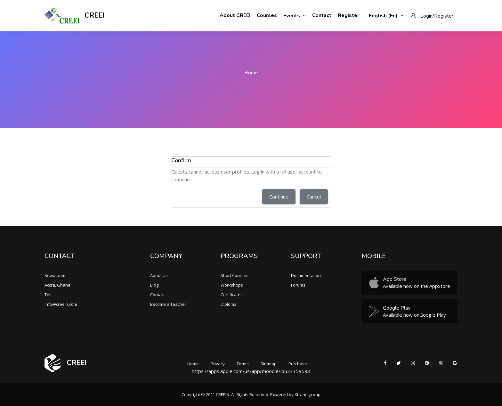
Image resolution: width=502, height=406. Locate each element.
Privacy (218, 364)
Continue (278, 196)
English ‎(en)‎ (386, 15)
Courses (267, 15)
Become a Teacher (168, 304)
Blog (154, 285)
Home (251, 72)
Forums (298, 285)
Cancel (314, 196)
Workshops (232, 285)
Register (348, 15)
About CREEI (235, 15)
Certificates (232, 294)
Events (294, 15)
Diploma (229, 304)
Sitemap (269, 364)
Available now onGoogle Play (414, 315)
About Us (159, 275)
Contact (321, 15)
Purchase (297, 364)
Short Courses (234, 275)
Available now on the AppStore (416, 286)
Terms (243, 364)
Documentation (306, 275)
